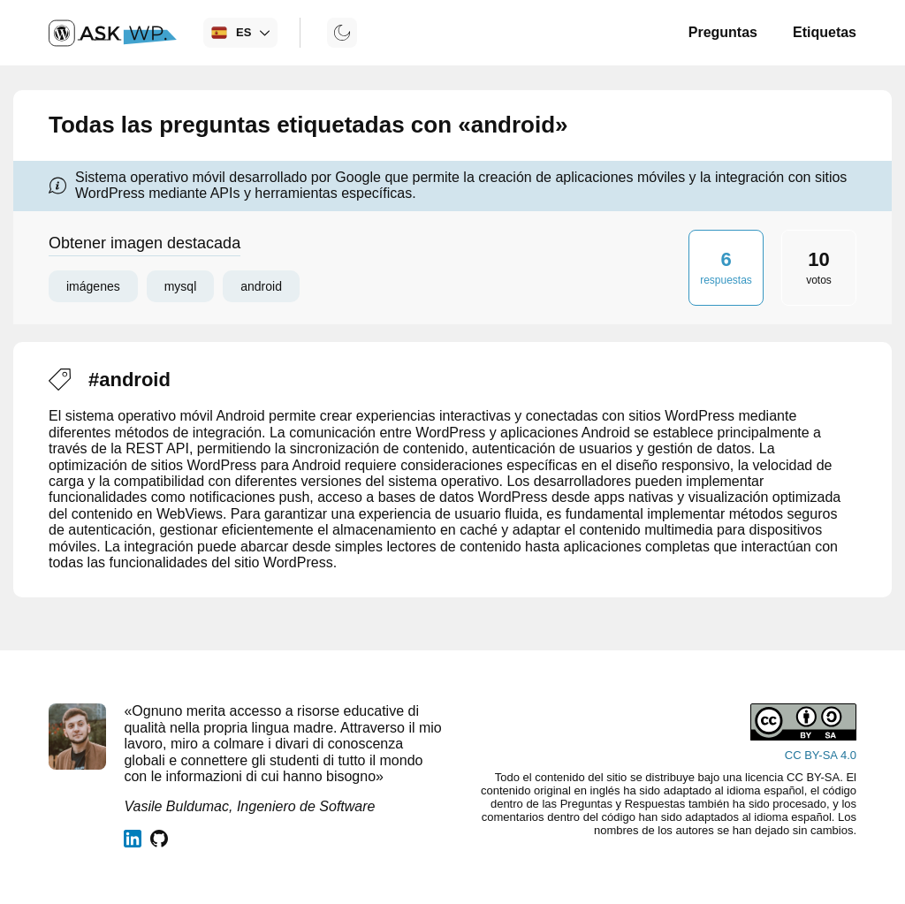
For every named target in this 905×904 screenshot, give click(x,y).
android (261, 286)
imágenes (93, 286)
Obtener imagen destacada (144, 243)
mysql (180, 286)
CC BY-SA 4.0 (820, 755)
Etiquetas (824, 32)
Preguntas (722, 32)
